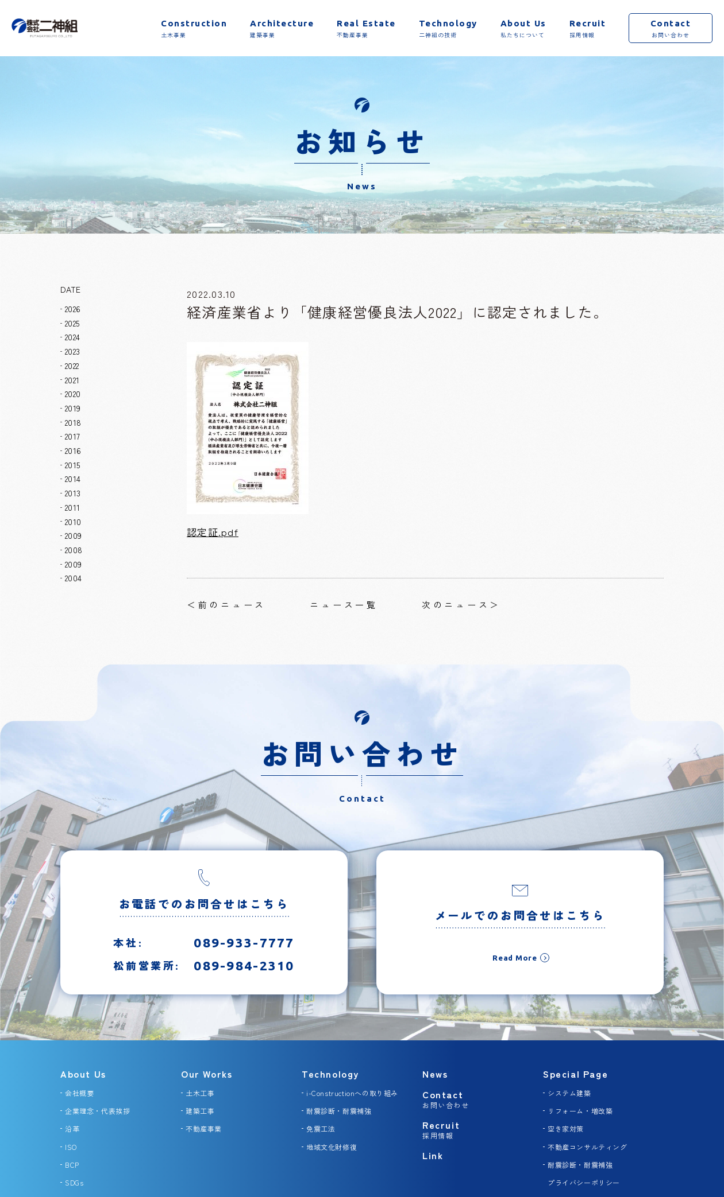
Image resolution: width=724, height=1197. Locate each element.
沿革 (72, 1128)
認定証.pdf (212, 531)
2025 (72, 323)
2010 (73, 521)
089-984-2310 (244, 975)
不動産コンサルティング (587, 1147)
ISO (71, 1147)
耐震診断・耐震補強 (338, 1111)
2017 (72, 436)
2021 (72, 380)
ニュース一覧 (344, 604)
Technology (330, 1074)
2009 (73, 535)
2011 (72, 507)
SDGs (74, 1182)
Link (432, 1155)
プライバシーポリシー (584, 1182)
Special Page (575, 1074)
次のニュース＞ (461, 604)
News (435, 1074)
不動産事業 (204, 1128)
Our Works (206, 1074)
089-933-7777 (244, 952)
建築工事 (200, 1111)
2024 (72, 337)
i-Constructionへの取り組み (352, 1093)
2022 (72, 365)
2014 (72, 478)
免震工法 (320, 1128)
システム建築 (569, 1093)
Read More (514, 967)
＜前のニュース (226, 604)
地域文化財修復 (331, 1147)
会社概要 (79, 1093)
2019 (72, 408)
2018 (73, 422)
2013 (72, 493)
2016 (73, 450)
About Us (83, 1074)
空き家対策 (566, 1128)
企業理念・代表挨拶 (97, 1111)
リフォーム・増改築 (580, 1111)
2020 (72, 393)
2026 (72, 308)
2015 (72, 465)
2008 (73, 549)
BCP (72, 1164)
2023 (72, 351)
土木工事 (200, 1093)
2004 (73, 578)
